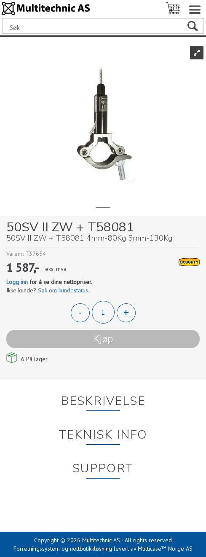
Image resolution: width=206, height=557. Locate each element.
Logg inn (17, 282)
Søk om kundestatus (63, 290)
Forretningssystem (36, 548)
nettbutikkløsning (91, 548)
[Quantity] (103, 312)
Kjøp (103, 338)
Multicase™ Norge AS (165, 548)
